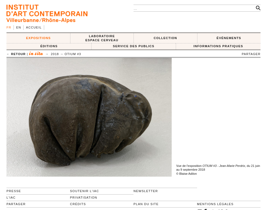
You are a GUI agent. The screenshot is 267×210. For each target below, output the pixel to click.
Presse (13, 191)
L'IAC (11, 197)
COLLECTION (165, 38)
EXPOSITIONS (38, 38)
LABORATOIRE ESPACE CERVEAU (101, 38)
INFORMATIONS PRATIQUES (218, 46)
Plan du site (146, 204)
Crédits (78, 204)
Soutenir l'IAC (84, 191)
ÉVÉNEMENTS (229, 38)
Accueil (34, 27)
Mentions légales (215, 204)
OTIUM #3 (72, 54)
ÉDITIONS (49, 46)
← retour (16, 54)
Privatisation (83, 197)
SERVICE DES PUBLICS (133, 46)
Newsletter (146, 191)
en (18, 27)
